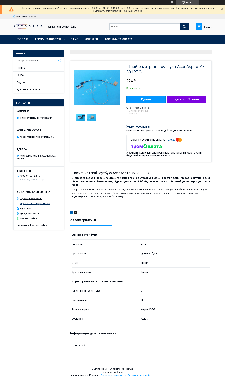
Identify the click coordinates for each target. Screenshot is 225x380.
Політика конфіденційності (141, 375)
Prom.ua (129, 369)
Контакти (91, 39)
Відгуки (21, 82)
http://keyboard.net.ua (31, 198)
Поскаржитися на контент (113, 375)
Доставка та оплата (118, 39)
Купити (146, 99)
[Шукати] (184, 26)
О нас (74, 39)
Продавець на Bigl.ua (112, 372)
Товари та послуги (48, 39)
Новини (21, 67)
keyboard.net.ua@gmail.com (35, 203)
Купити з (187, 99)
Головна (22, 39)
